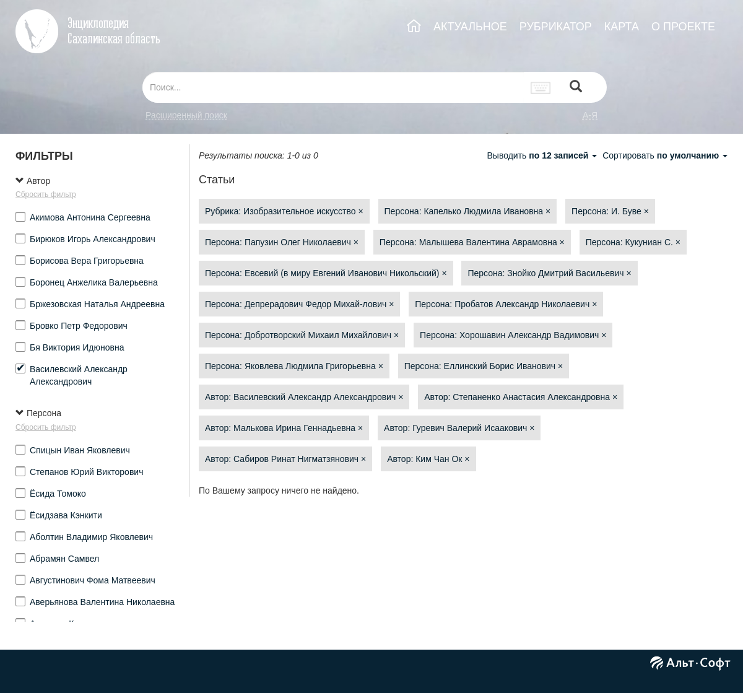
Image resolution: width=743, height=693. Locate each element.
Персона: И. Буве (610, 211)
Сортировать (665, 155)
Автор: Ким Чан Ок (428, 459)
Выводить (543, 155)
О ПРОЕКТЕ (683, 26)
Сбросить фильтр (45, 194)
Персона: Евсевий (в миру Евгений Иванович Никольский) (326, 273)
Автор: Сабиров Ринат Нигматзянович (285, 459)
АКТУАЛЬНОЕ (470, 26)
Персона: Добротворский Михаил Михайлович (302, 335)
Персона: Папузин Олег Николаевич (281, 242)
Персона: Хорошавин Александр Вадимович (513, 335)
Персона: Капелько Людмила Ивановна (468, 211)
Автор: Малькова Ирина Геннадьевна (284, 428)
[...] (333, 87)
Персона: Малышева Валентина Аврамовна (472, 242)
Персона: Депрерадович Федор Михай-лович (299, 304)
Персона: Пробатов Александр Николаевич (506, 304)
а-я (590, 115)
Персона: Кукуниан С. (633, 242)
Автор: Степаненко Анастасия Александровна (520, 397)
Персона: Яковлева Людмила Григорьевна (294, 366)
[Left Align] (575, 87)
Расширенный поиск (186, 115)
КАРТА (621, 26)
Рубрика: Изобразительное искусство (284, 211)
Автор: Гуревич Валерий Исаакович (459, 428)
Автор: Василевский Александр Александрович (304, 397)
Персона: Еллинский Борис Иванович (483, 366)
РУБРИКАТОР (555, 26)
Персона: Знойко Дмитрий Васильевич (549, 273)
